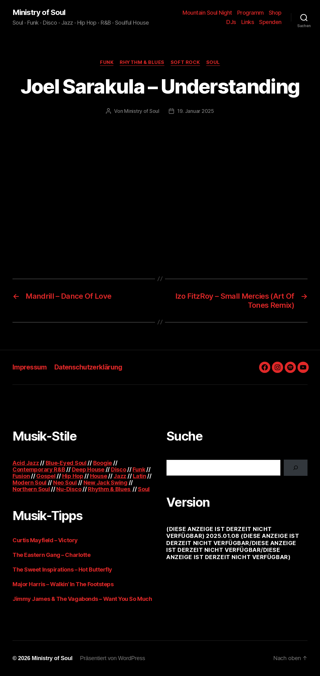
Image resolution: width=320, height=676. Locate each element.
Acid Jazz (25, 463)
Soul (213, 62)
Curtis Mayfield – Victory (45, 540)
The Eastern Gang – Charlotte (51, 555)
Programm (250, 12)
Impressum (29, 367)
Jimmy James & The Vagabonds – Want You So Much (82, 599)
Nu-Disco (68, 489)
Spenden (270, 22)
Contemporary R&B (38, 469)
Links (247, 22)
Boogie (102, 463)
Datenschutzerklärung (88, 367)
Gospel (45, 476)
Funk (106, 62)
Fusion (21, 476)
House (98, 476)
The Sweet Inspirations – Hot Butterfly (62, 569)
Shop (275, 12)
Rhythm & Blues (142, 62)
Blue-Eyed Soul (66, 463)
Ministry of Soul (38, 12)
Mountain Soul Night (207, 12)
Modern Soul (29, 482)
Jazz (119, 476)
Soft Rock (185, 62)
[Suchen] (296, 468)
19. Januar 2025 (195, 111)
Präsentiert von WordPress (112, 658)
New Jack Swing (105, 482)
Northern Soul (31, 489)
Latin (139, 476)
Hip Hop (72, 476)
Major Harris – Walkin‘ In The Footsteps (62, 584)
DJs (231, 22)
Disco (118, 469)
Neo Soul (65, 482)
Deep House (88, 469)
